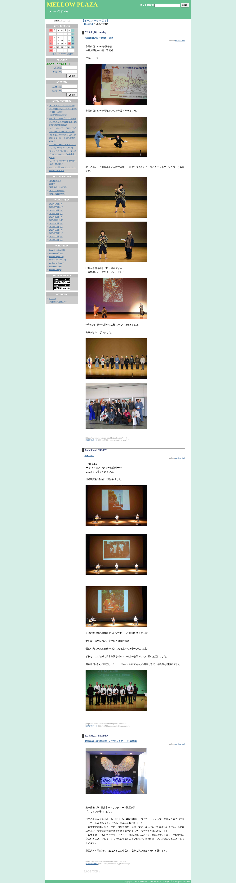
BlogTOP (88, 24)
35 (64, 260)
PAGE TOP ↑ (92, 871)
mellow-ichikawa (56, 260)
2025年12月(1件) (56, 217)
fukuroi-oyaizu (55, 250)
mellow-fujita (54, 256)
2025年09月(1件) (56, 227)
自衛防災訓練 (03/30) (58, 115)
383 (61, 253)
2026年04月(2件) (56, 204)
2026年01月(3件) (56, 214)
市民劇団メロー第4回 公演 (99, 38)
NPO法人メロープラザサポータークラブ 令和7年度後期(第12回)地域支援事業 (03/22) (63, 121)
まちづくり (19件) (57, 190)
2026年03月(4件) (56, 207)
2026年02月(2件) (56, 210)
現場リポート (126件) (58, 187)
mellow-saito (54, 269)
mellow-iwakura (55, 263)
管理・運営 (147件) (57, 194)
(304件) (52, 184)
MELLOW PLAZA (72, 4)
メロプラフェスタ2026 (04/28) (62, 105)
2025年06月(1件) (56, 236)
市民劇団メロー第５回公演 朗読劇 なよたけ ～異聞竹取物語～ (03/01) (63, 138)
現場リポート (92, 440)
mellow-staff (54, 253)
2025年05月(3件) (56, 240)
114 (61, 256)
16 (51, 44)
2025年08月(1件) (56, 230)
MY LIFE (89, 455)
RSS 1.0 (52, 299)
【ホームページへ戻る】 (95, 20)
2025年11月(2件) (56, 220)
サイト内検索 (147, 5)
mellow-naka (54, 266)
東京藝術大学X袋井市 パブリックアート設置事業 (111, 741)
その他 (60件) (55, 181)
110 (62, 250)
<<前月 (53, 54)
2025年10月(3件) (56, 223)
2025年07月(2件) (56, 233)
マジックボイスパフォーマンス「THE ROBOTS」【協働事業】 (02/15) (62, 154)
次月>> (70, 54)
